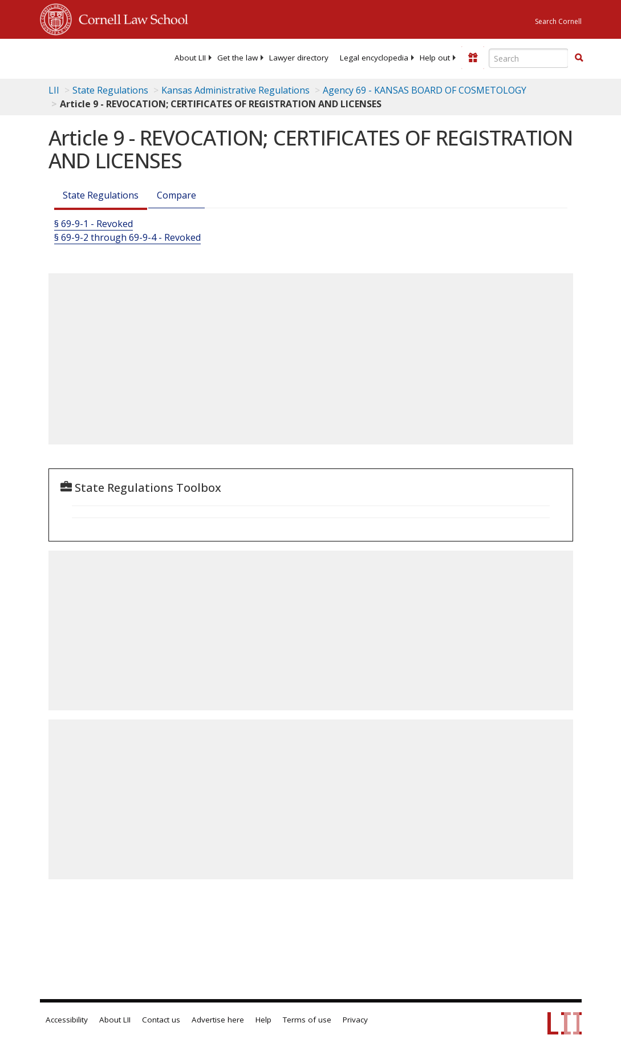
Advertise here (218, 1019)
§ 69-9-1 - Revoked (93, 223)
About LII (190, 57)
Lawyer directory (298, 57)
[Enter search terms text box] (529, 58)
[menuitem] (190, 57)
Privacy (355, 1019)
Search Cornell (558, 21)
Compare (176, 195)
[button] (579, 58)
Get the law (237, 57)
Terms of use (307, 1019)
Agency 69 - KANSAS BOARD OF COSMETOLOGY (424, 90)
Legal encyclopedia (374, 57)
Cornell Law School (130, 17)
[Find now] (579, 58)
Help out (435, 57)
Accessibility (67, 1019)
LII (53, 90)
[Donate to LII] (472, 57)
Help (263, 1019)
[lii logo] (84, 57)
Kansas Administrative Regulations (235, 90)
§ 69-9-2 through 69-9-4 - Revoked (127, 237)
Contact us (161, 1019)
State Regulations (110, 90)
